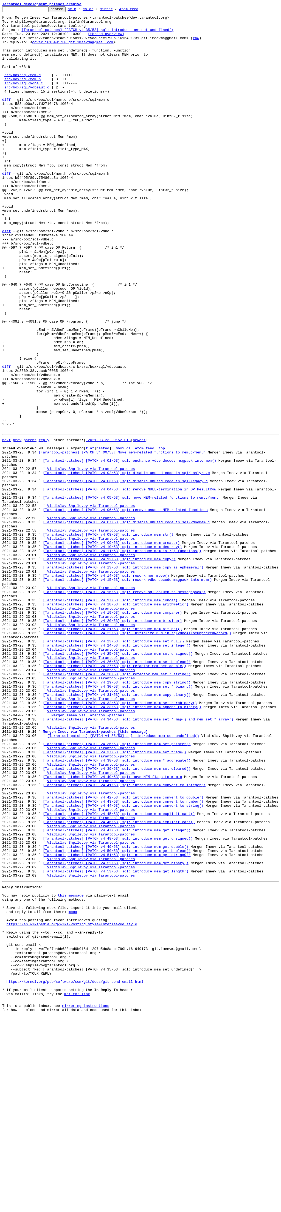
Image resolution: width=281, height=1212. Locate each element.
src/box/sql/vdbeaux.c (26, 103)
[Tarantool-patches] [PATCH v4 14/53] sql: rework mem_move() (106, 687)
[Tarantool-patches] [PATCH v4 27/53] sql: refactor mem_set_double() (114, 796)
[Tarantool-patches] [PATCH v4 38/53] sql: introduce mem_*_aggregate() (116, 909)
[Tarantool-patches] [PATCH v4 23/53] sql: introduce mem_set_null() (113, 766)
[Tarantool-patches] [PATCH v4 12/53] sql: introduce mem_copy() (109, 668)
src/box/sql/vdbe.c (23, 98)
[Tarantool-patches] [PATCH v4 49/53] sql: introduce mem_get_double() (115, 1013)
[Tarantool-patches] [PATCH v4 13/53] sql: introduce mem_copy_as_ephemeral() (123, 678)
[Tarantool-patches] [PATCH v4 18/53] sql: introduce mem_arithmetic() (115, 722)
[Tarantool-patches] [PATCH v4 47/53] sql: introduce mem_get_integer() (116, 993)
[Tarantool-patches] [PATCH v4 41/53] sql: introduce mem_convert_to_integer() (124, 939)
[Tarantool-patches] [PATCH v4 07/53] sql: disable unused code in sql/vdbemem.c (126, 623)
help (80, 10)
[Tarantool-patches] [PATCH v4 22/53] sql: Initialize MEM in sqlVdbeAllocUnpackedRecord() (137, 756)
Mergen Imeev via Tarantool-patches (87, 855)
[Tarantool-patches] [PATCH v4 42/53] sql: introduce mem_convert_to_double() (123, 954)
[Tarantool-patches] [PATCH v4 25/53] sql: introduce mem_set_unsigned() (118, 781)
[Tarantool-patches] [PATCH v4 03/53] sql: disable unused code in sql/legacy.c (125, 574)
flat (90, 535)
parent (30, 525)
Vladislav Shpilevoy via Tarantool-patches (91, 559)
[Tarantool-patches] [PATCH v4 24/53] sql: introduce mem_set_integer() (116, 771)
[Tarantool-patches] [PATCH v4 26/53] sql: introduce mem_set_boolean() (116, 791)
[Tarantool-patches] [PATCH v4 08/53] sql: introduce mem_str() (108, 638)
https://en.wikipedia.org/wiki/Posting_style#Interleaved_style (72, 1104)
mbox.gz (123, 535)
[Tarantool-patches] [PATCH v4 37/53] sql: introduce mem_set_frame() (114, 899)
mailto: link (77, 1188)
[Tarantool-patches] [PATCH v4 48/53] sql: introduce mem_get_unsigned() (118, 1003)
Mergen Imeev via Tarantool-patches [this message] (95, 875)
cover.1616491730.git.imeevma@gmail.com (72, 49)
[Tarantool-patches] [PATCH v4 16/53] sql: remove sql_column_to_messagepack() (124, 707)
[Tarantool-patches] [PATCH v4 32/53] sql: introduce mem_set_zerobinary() (120, 840)
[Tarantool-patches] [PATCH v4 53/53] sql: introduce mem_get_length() (115, 1042)
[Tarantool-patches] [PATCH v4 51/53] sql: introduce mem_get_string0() (116, 1023)
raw (196, 44)
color (96, 10)
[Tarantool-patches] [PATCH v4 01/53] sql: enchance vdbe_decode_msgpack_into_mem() (129, 549)
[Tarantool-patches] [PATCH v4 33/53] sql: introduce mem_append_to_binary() (122, 845)
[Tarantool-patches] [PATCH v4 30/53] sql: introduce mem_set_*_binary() (118, 820)
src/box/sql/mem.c (22, 88)
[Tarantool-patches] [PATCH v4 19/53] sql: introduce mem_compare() (112, 732)
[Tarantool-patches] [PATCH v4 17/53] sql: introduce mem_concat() (111, 717)
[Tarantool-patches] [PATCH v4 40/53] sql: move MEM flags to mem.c (112, 929)
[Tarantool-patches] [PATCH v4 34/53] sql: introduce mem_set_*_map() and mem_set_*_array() (138, 860)
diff (6, 118)
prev (17, 525)
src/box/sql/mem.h (22, 93)
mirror (114, 10)
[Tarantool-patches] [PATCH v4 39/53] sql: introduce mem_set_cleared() (116, 919)
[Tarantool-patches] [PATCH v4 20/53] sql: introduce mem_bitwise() (112, 742)
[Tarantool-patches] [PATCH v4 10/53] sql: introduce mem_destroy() (112, 653)
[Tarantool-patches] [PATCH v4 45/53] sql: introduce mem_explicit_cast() (119, 973)
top (161, 535)
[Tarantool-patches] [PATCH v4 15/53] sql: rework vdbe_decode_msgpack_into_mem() (127, 692)
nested (102, 535)
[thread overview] (106, 39)
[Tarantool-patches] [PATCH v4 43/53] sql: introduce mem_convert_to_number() (123, 959)
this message (71, 1070)
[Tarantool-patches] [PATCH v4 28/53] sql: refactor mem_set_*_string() (116, 806)
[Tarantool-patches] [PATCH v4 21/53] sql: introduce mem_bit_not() (112, 751)
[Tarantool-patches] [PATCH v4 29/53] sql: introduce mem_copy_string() (116, 816)
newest (139, 525)
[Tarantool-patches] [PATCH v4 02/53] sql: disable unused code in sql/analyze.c (126, 564)
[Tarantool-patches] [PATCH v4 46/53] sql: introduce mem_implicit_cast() (119, 983)
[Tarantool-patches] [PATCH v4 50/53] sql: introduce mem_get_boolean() (116, 1018)
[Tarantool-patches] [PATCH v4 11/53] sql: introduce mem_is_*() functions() (122, 658)
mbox (73, 1089)
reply (44, 525)
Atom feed (137, 10)
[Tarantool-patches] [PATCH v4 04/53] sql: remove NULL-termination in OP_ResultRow (129, 584)
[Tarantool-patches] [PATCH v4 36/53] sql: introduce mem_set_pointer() (116, 890)
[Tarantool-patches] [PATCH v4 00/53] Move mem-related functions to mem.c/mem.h (122, 540)
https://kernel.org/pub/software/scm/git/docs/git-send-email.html (75, 1173)
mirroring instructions (85, 1201)
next (6, 525)
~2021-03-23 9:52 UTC (108, 525)
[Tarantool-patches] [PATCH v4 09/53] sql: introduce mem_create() (111, 648)
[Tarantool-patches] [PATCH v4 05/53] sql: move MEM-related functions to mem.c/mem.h (131, 594)
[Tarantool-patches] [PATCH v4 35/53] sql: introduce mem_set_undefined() (97, 34)
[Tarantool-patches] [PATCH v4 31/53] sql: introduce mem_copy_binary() (116, 830)
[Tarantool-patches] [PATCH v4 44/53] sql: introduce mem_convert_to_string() (123, 963)
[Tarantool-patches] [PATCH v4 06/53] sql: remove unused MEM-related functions (125, 609)
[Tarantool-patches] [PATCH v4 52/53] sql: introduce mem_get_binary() (115, 1032)
